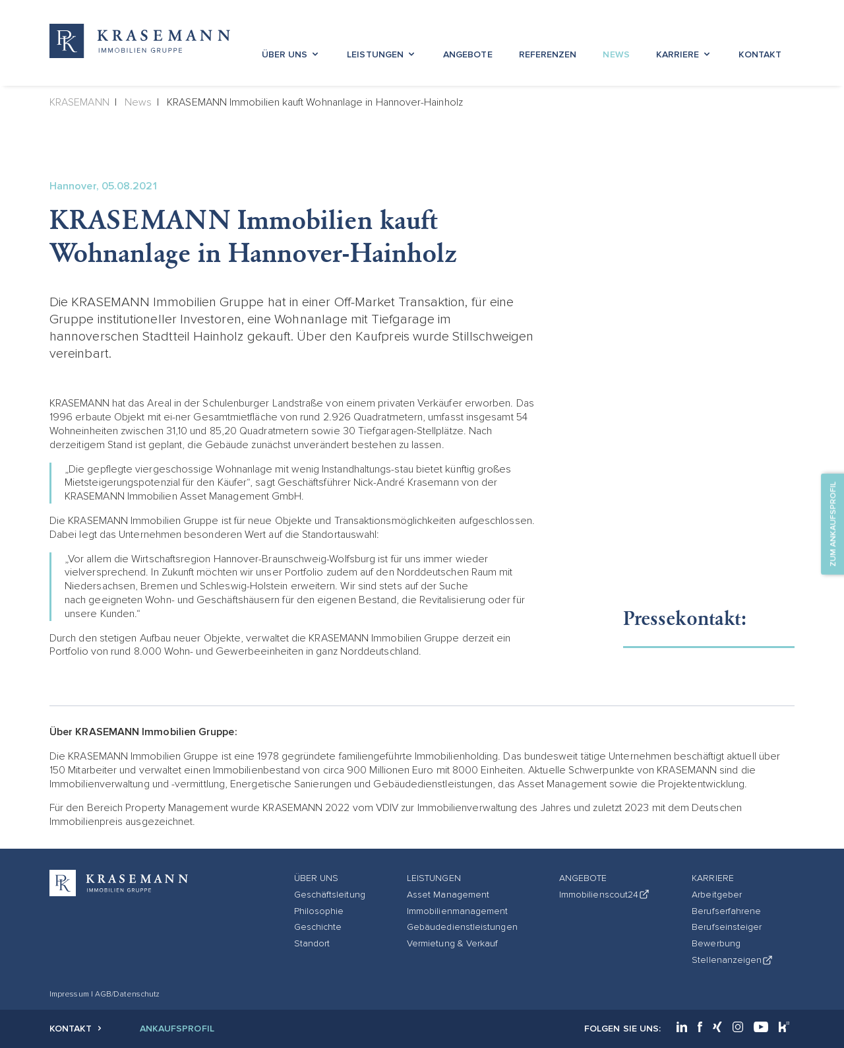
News (616, 54)
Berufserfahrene (726, 911)
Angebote (468, 54)
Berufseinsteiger (727, 927)
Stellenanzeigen (732, 960)
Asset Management (448, 894)
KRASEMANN (79, 102)
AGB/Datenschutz (127, 994)
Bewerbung (716, 943)
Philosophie (319, 911)
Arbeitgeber (717, 894)
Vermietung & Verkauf (452, 943)
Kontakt (759, 54)
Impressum (70, 994)
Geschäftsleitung (329, 894)
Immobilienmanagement (457, 911)
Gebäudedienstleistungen (462, 927)
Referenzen (548, 54)
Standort (312, 943)
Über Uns (291, 54)
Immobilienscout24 (604, 894)
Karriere (684, 54)
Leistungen (382, 54)
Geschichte (318, 927)
